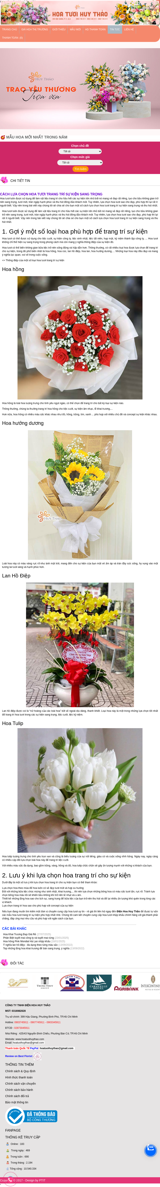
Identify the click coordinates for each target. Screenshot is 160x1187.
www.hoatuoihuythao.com (30, 1039)
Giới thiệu (58, 29)
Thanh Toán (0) (12, 37)
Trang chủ (9, 29)
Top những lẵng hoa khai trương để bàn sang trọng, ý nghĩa (36, 948)
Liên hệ (129, 29)
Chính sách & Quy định (20, 1071)
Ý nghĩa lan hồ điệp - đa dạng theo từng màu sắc (31, 944)
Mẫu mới (75, 29)
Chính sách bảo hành (19, 1089)
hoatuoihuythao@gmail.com (28, 1042)
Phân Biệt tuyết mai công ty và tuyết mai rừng (29, 937)
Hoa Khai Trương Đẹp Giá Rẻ (20, 934)
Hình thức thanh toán (18, 1077)
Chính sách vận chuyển (20, 1083)
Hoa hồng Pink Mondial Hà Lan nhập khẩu (27, 941)
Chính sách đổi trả (17, 1096)
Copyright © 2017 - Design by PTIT (22, 1180)
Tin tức (115, 29)
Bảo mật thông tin (16, 1102)
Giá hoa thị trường (34, 29)
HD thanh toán (95, 29)
